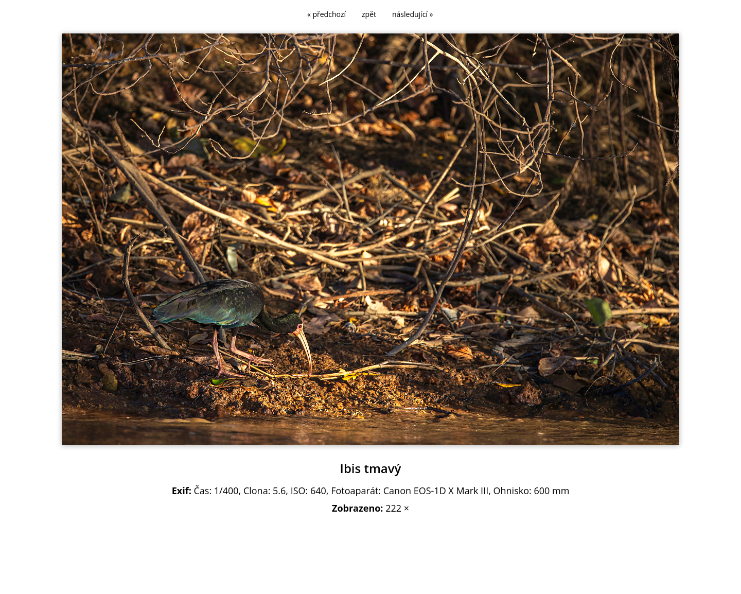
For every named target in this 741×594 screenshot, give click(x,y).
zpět (369, 14)
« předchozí (326, 14)
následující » (412, 14)
